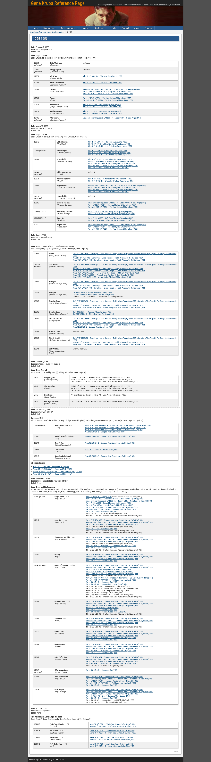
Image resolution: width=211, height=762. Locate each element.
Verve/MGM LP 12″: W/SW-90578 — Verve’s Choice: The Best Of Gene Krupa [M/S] (114, 430)
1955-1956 (40, 39)
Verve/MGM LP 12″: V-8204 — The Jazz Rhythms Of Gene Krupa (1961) (108, 94)
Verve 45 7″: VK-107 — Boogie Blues (99, 497)
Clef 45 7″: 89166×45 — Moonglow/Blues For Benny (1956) (93, 294)
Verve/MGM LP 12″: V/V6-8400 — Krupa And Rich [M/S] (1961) (57, 472)
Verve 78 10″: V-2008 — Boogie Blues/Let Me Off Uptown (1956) (108, 503)
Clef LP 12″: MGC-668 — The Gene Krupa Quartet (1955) (102, 76)
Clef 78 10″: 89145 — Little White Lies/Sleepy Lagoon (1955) (109, 144)
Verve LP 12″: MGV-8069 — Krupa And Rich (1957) (52, 469)
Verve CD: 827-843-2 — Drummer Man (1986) (101, 511)
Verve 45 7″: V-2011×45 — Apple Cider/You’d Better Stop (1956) (112, 739)
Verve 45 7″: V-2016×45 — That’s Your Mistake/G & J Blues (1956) (113, 726)
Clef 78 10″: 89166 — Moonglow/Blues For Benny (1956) (92, 292)
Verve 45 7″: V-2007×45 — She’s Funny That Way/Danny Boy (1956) (111, 214)
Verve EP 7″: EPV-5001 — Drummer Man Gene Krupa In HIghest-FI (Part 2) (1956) (114, 537)
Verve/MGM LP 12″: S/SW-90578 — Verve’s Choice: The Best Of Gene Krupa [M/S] (102, 277)
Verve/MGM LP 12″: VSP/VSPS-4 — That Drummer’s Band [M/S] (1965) (111, 509)
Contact (125, 28)
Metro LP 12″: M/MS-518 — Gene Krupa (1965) (101, 449)
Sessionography (68, 28)
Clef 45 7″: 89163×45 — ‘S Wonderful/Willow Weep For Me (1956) (111, 161)
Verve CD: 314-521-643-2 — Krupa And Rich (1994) (52, 474)
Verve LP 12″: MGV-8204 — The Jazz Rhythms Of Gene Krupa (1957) (107, 91)
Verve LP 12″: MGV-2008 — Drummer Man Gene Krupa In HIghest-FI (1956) (112, 507)
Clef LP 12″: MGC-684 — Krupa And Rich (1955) (51, 466)
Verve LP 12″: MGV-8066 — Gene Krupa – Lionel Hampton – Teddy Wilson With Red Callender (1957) (108, 258)
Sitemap (148, 28)
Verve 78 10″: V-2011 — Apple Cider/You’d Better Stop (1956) (111, 737)
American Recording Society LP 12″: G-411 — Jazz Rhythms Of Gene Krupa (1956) (112, 89)
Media (85, 28)
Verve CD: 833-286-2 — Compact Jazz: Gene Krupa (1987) (108, 168)
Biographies (48, 28)
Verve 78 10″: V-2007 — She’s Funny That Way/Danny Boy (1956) (110, 211)
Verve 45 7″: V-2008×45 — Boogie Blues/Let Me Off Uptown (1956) (109, 505)
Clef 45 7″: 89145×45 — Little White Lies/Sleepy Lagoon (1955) (110, 146)
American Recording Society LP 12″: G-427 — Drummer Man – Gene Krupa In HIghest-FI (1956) (119, 501)
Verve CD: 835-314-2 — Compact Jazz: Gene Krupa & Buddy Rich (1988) (110, 436)
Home (35, 28)
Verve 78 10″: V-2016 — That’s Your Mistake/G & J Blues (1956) (112, 724)
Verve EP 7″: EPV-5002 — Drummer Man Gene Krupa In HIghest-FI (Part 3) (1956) (114, 601)
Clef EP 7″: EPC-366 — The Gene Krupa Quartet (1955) (102, 105)
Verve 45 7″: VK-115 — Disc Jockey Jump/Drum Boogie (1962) (108, 696)
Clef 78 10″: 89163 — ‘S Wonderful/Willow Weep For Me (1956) (110, 159)
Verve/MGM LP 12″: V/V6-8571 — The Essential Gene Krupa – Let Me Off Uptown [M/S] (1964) (106, 273)
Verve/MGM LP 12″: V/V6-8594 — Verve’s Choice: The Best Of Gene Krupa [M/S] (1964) (103, 275)
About (137, 28)
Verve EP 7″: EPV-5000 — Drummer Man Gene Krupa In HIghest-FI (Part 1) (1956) (114, 499)
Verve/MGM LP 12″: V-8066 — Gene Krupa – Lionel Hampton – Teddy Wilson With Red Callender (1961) (109, 260)
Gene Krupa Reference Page (58, 3)
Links (114, 28)
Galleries (99, 28)
